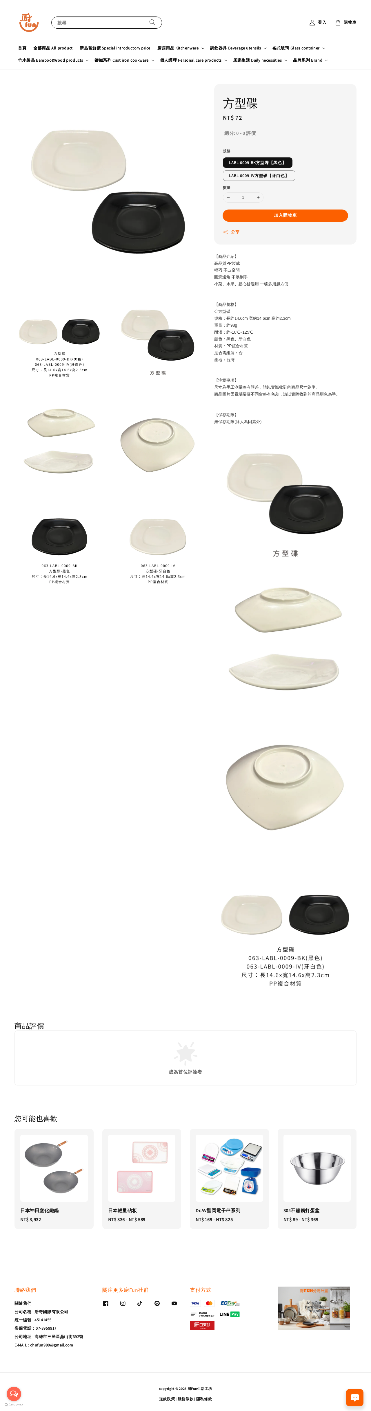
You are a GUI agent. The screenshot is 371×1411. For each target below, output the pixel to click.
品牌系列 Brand (307, 60)
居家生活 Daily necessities (257, 60)
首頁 (22, 48)
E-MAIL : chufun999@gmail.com (43, 1345)
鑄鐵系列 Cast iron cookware (121, 60)
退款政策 (167, 1399)
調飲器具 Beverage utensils (235, 48)
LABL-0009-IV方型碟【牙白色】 (259, 175)
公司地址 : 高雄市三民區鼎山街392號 (48, 1336)
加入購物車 (285, 215)
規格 (227, 150)
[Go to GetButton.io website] (14, 1405)
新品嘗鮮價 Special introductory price (115, 48)
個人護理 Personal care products (191, 60)
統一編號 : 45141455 (33, 1319)
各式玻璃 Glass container (296, 48)
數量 (227, 187)
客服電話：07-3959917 (35, 1328)
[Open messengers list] (14, 1394)
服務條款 (186, 1399)
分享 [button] (231, 232)
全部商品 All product (53, 48)
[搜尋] (152, 22)
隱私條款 (204, 1399)
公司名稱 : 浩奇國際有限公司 (41, 1311)
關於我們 (22, 1303)
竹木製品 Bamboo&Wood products (50, 60)
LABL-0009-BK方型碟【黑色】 (257, 162)
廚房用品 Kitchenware (178, 48)
